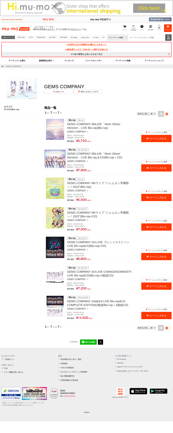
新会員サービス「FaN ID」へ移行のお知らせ (86, 49)
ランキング (69, 61)
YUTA (31, 37)
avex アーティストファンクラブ (130, 367)
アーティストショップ (154, 61)
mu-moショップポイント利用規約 (74, 372)
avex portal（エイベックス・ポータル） (133, 371)
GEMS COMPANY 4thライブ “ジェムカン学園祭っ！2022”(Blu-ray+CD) (98, 214)
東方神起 (74, 37)
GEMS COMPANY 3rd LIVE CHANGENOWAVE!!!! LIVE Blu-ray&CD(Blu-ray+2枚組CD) (99, 273)
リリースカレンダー (93, 61)
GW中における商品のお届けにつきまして (86, 44)
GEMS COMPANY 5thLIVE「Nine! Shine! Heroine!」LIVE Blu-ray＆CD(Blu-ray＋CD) (94, 155)
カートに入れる (158, 138)
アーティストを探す (17, 61)
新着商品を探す (45, 61)
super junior (85, 37)
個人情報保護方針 (68, 376)
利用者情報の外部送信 (69, 380)
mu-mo (120, 363)
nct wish (96, 37)
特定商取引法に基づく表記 (71, 359)
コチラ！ (51, 29)
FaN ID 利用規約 (67, 368)
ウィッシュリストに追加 (156, 132)
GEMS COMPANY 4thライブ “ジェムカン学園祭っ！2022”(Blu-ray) (98, 184)
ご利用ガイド (9, 359)
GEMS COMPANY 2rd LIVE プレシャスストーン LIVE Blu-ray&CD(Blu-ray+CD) (98, 244)
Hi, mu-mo (121, 359)
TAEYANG (63, 37)
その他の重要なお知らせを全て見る (86, 54)
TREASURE (41, 37)
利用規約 (64, 364)
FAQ (6, 368)
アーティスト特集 (122, 61)
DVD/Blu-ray (11, 109)
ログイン (76, 29)
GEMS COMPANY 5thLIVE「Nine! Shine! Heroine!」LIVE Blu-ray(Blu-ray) (93, 126)
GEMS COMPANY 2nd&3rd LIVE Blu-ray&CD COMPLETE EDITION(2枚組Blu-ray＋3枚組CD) (97, 303)
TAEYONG (21, 37)
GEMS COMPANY (76, 131)
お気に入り (59, 92)
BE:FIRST (52, 37)
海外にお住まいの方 (89, 92)
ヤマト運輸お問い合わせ (13, 372)
